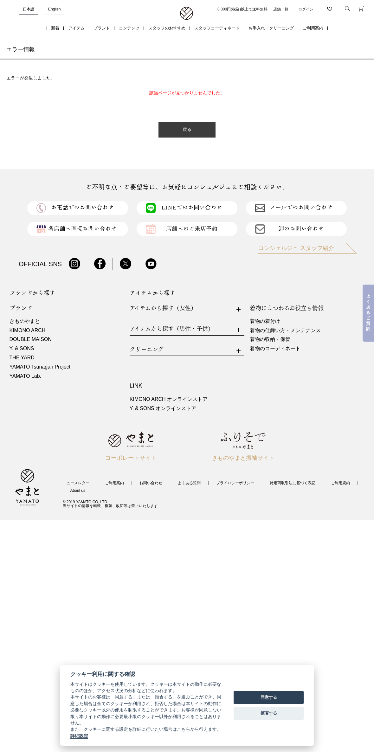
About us (77, 490)
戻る (187, 129)
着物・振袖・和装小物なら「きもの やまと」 (186, 13)
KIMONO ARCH (28, 330)
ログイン (305, 9)
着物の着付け (265, 321)
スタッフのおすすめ (166, 28)
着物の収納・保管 (270, 339)
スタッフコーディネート (217, 28)
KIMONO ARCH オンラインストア (169, 399)
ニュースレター (76, 483)
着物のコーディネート (275, 348)
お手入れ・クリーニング (271, 28)
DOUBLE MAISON (31, 339)
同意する (269, 697)
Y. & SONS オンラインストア (163, 408)
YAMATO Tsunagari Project (40, 367)
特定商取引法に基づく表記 (292, 483)
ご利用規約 (340, 483)
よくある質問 (189, 483)
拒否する (269, 713)
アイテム (76, 28)
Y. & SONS (22, 348)
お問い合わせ (150, 483)
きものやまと (25, 321)
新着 (55, 28)
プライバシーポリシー (235, 483)
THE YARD (22, 357)
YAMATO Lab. (25, 376)
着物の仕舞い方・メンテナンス (285, 330)
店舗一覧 (280, 9)
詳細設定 (79, 735)
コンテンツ (129, 28)
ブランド (102, 28)
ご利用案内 (313, 28)
